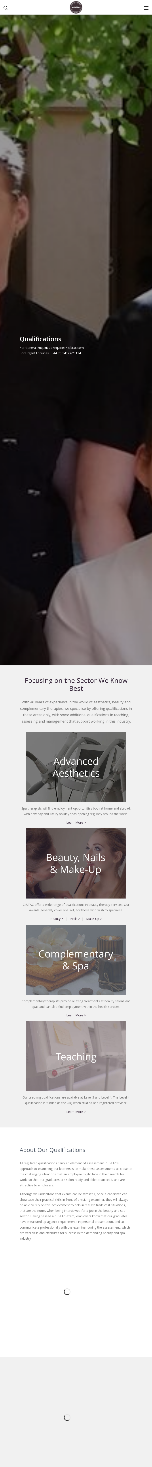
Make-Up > (94, 1001)
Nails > (75, 1001)
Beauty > (56, 1001)
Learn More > (76, 905)
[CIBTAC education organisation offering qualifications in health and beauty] (76, 6)
